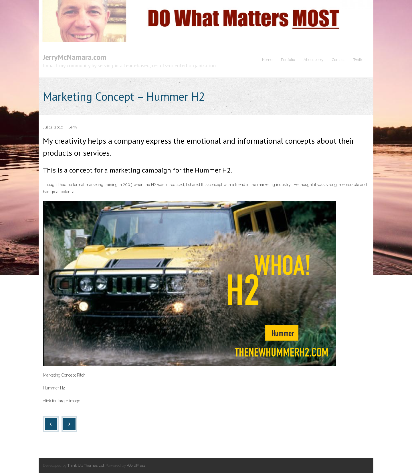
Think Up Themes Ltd (86, 465)
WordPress (136, 465)
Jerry (73, 127)
